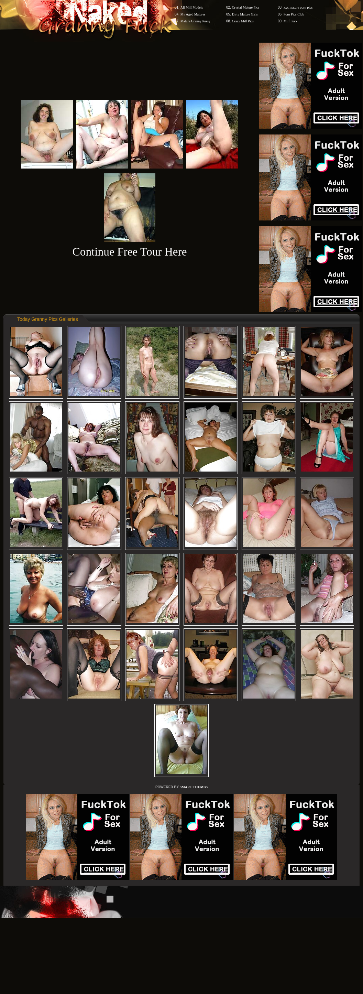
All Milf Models (191, 7)
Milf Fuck (290, 21)
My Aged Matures (193, 14)
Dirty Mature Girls (245, 14)
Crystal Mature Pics (245, 7)
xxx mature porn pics (298, 7)
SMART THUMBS (194, 787)
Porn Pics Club (294, 14)
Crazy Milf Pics (243, 21)
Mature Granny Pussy (195, 21)
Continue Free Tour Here (129, 251)
